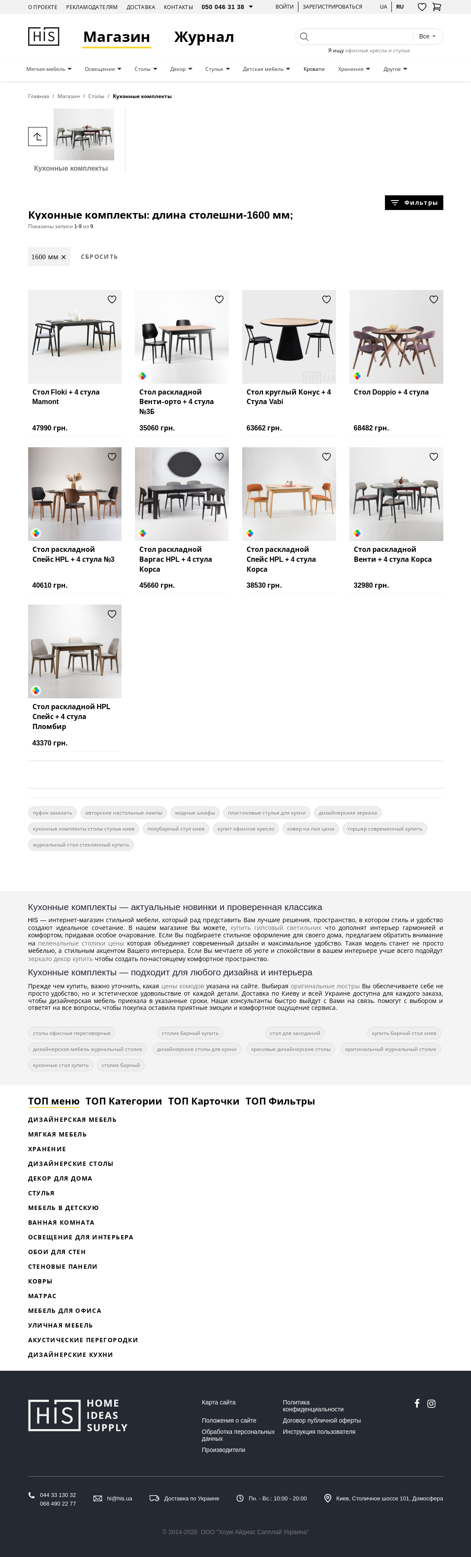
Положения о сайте (229, 1420)
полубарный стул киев (176, 828)
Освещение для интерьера (81, 1237)
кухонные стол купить (61, 1065)
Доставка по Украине (191, 1498)
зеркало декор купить (60, 959)
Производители (223, 1449)
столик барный (121, 1065)
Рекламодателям (92, 7)
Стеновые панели (63, 1266)
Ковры (40, 1281)
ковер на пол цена (310, 828)
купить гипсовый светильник (276, 927)
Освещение (100, 69)
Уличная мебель (60, 1325)
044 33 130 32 (58, 1495)
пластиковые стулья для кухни (267, 812)
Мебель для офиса (65, 1310)
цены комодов (182, 986)
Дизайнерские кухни (71, 1354)
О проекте (43, 7)
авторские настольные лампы (123, 812)
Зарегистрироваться (332, 6)
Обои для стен (57, 1252)
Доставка (141, 7)
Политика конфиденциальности (313, 1406)
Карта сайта (219, 1402)
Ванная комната (61, 1222)
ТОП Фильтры (280, 1100)
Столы (143, 69)
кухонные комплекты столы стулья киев (84, 828)
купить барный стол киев (404, 1033)
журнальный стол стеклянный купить (81, 844)
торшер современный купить (385, 828)
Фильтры (414, 202)
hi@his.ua (119, 1498)
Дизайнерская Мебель (72, 1119)
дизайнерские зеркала (348, 812)
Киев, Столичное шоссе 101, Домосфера (389, 1498)
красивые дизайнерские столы (290, 1049)
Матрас (42, 1296)
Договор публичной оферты (322, 1420)
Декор (178, 69)
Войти (285, 6)
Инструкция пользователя (319, 1431)
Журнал (204, 36)
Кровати (314, 69)
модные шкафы (195, 812)
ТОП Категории (124, 1100)
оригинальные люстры (325, 986)
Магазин (117, 36)
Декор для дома (60, 1178)
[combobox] (428, 36)
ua (383, 6)
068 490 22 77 (58, 1503)
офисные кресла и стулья (377, 50)
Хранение (351, 69)
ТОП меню (54, 1100)
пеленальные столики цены (81, 943)
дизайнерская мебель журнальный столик (87, 1049)
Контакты (178, 7)
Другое (392, 69)
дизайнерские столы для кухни (197, 1049)
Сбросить (100, 256)
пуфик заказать (52, 812)
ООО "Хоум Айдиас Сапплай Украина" (255, 1531)
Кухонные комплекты (71, 140)
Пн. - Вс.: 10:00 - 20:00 (278, 1498)
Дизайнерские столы (71, 1163)
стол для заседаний (295, 1033)
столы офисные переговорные (72, 1033)
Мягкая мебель (45, 69)
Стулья (214, 69)
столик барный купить (190, 1033)
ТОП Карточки (204, 1100)
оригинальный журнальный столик (390, 1049)
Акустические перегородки (83, 1340)
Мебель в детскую (63, 1208)
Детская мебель (263, 69)
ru (400, 6)
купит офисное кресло (246, 828)
